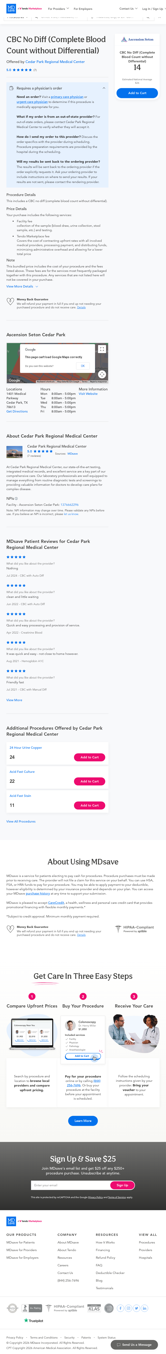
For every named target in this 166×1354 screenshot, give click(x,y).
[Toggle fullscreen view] (102, 349)
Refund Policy (105, 1255)
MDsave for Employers (22, 1255)
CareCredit (56, 903)
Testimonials (104, 1286)
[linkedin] (144, 1306)
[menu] (77, 8)
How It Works (105, 1240)
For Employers (83, 9)
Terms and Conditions (44, 1335)
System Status (106, 1335)
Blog (99, 1278)
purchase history (38, 894)
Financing (103, 1248)
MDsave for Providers (21, 1248)
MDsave (73, 453)
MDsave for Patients (20, 1240)
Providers (145, 1248)
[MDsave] (24, 8)
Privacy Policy (95, 1195)
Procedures (147, 1240)
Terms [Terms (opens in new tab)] (85, 382)
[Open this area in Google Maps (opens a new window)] (14, 380)
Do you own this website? (39, 366)
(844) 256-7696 (68, 1278)
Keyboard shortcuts (46, 382)
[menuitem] (58, 9)
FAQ (99, 1263)
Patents (86, 1335)
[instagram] (128, 1306)
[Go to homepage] (24, 1219)
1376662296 (70, 505)
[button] (57, 88)
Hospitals (145, 1255)
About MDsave (68, 1240)
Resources (65, 1255)
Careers (63, 1263)
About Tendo (67, 1248)
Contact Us (65, 1271)
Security (69, 1335)
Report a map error (98, 382)
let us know (71, 514)
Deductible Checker (110, 1271)
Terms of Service (117, 1195)
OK (83, 366)
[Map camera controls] (102, 374)
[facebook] (120, 1306)
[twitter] (136, 1306)
